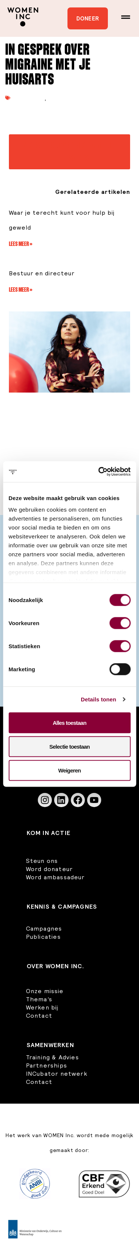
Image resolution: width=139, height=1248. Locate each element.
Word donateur (49, 868)
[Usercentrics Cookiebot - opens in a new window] (98, 472)
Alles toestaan (69, 722)
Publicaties (29, 98)
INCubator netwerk (56, 1073)
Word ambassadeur (55, 877)
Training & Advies (52, 1057)
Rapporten (63, 98)
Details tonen (98, 699)
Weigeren (69, 770)
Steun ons (42, 860)
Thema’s (39, 999)
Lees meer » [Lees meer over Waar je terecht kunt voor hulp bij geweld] (20, 243)
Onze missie (45, 991)
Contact (39, 1015)
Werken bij (42, 1007)
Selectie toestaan (69, 746)
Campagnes (44, 928)
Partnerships (46, 1065)
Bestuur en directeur (42, 273)
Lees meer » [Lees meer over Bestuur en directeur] (20, 289)
